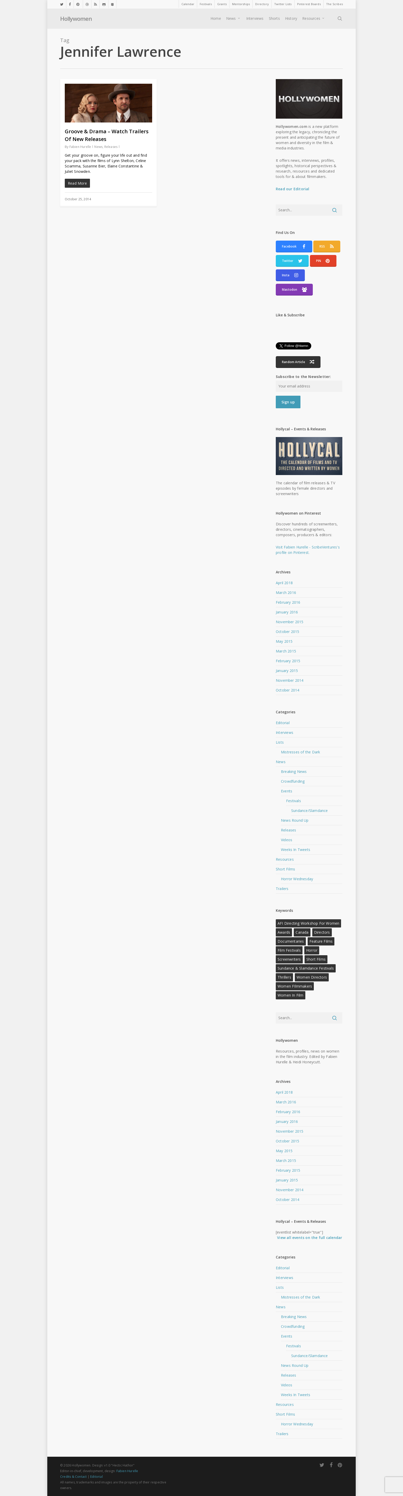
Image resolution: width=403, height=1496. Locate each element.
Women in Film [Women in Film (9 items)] (291, 995)
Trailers (282, 888)
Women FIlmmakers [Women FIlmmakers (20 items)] (295, 986)
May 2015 (284, 641)
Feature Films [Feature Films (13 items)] (321, 941)
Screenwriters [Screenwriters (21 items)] (289, 959)
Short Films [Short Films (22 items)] (316, 959)
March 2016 (286, 592)
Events (286, 791)
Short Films (285, 869)
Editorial (283, 722)
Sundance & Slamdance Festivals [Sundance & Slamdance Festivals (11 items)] (306, 968)
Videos (286, 839)
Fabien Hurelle (80, 147)
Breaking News (294, 771)
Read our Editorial (292, 188)
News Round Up (295, 820)
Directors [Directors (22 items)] (322, 932)
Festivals (293, 800)
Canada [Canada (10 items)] (302, 932)
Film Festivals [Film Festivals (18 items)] (289, 950)
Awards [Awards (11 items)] (284, 932)
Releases (111, 147)
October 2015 (287, 631)
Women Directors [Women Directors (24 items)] (312, 977)
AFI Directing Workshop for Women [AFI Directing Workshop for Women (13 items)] (308, 923)
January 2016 (287, 612)
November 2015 (290, 621)
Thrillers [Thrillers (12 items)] (284, 977)
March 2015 (286, 651)
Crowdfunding (293, 781)
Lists (280, 742)
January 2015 (287, 670)
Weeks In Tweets (295, 849)
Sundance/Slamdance (309, 810)
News (98, 147)
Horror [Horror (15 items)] (311, 950)
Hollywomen (76, 19)
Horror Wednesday (297, 878)
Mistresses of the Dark (300, 752)
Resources (285, 859)
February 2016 (288, 602)
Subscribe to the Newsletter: (303, 376)
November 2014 (290, 680)
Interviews (284, 732)
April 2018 (284, 582)
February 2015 (288, 660)
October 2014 (287, 690)
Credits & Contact (73, 1476)
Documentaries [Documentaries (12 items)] (291, 941)
